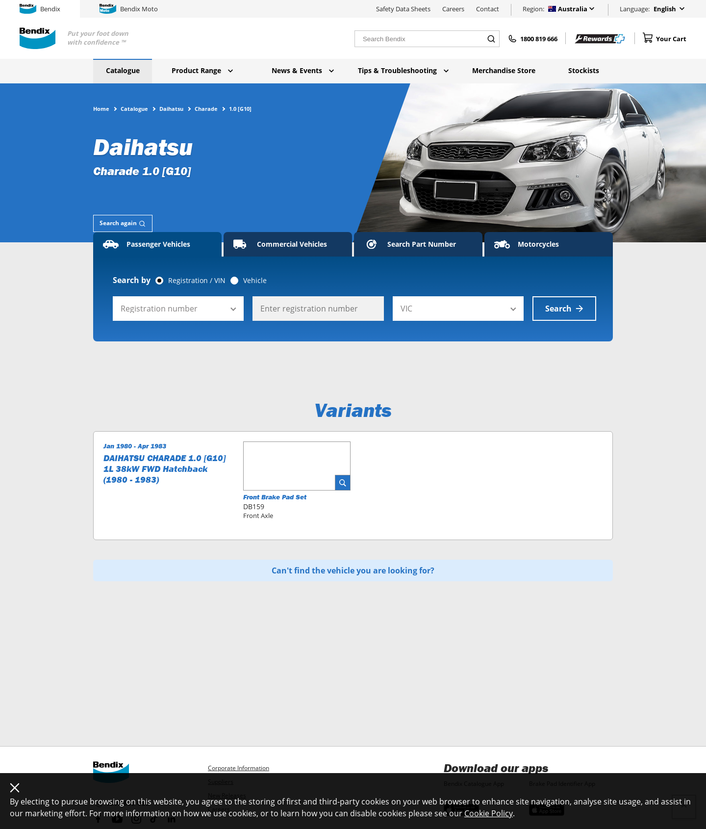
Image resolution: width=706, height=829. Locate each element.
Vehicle (255, 280)
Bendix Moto (129, 9)
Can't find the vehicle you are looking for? (353, 570)
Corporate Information (238, 768)
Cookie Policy (488, 813)
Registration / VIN (197, 280)
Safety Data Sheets (403, 8)
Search (564, 308)
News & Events (303, 70)
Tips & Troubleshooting (403, 70)
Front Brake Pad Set (274, 497)
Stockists (583, 70)
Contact (487, 8)
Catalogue (123, 70)
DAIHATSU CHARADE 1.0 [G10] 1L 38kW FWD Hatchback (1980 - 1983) (164, 469)
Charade (206, 108)
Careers (453, 8)
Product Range (202, 70)
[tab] (122, 223)
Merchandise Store (503, 70)
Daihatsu (171, 108)
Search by (132, 280)
